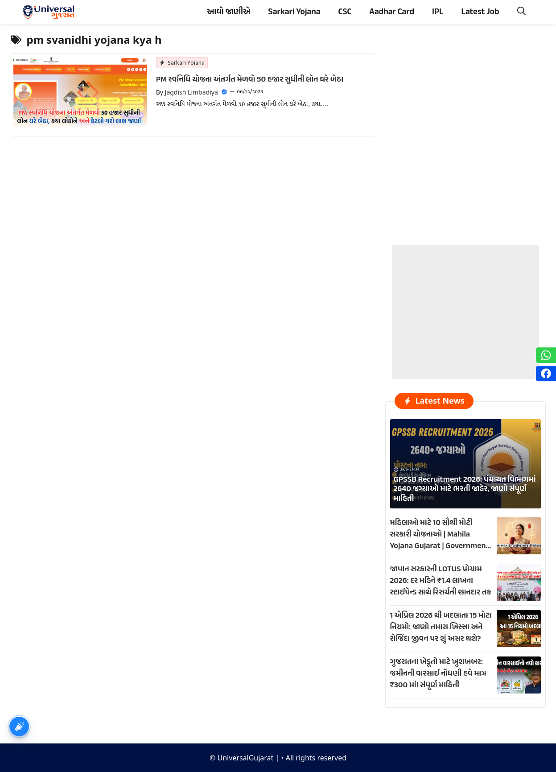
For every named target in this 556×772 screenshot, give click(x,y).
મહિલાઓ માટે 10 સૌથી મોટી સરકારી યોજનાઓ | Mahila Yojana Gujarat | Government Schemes (439, 540)
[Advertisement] (465, 301)
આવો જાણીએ (229, 12)
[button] (521, 12)
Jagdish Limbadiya (191, 92)
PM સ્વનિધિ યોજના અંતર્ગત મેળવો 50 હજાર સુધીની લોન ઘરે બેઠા (249, 80)
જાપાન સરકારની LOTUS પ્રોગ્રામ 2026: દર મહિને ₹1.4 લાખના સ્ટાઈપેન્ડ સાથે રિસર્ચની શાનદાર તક (440, 581)
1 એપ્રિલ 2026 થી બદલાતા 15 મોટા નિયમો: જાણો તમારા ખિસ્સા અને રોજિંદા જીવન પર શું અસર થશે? (441, 627)
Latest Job (480, 12)
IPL (437, 12)
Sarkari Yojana (294, 12)
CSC (345, 12)
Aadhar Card (391, 12)
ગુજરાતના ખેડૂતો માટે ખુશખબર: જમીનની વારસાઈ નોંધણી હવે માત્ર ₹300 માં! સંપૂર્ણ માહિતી (438, 674)
